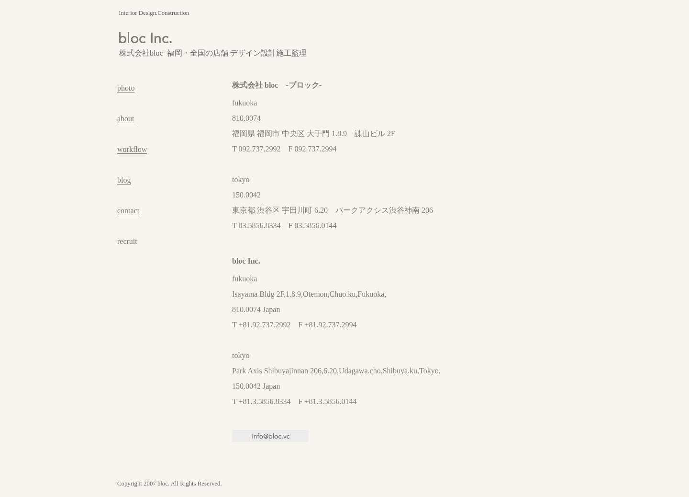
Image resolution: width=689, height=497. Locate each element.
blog (124, 180)
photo (125, 88)
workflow (132, 149)
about (125, 119)
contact (128, 211)
